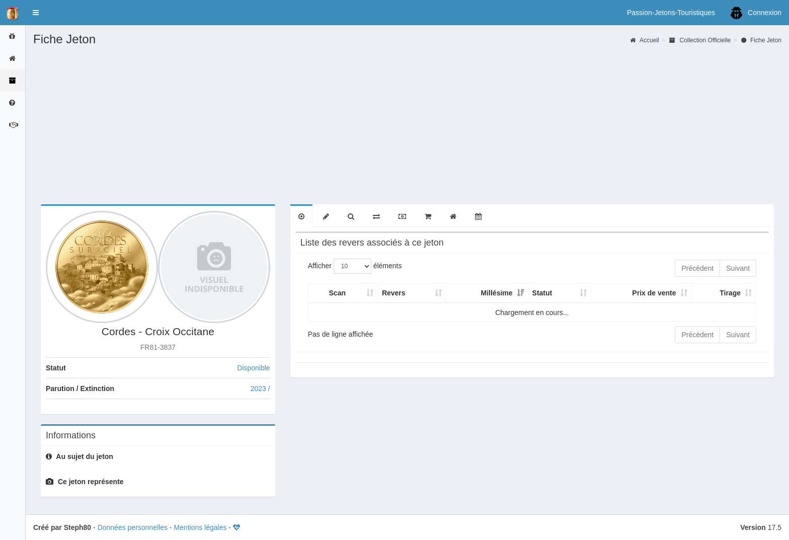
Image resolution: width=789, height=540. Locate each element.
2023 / (260, 388)
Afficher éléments (355, 266)
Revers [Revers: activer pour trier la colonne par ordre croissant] (394, 293)
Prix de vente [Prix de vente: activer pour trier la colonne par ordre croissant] (654, 293)
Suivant (738, 268)
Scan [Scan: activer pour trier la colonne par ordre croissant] (337, 293)
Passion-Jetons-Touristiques (671, 13)
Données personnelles (133, 527)
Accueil (644, 40)
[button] (35, 12)
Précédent (697, 268)
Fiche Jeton (761, 40)
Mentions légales (200, 527)
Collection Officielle (700, 40)
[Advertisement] (407, 121)
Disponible (253, 368)
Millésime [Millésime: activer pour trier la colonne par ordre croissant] (497, 293)
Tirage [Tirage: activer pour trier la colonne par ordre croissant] (730, 293)
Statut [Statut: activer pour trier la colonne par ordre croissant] (542, 293)
